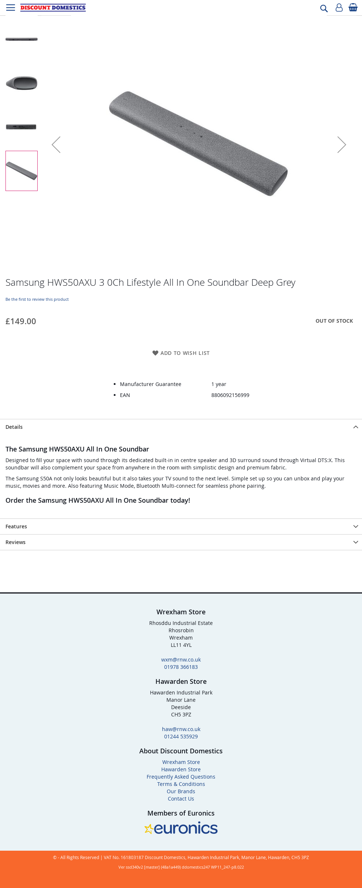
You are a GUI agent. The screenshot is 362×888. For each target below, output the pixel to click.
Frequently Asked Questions (181, 776)
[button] (56, 144)
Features (16, 526)
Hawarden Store (181, 769)
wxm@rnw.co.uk (181, 659)
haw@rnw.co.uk (181, 729)
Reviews (15, 542)
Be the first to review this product (37, 299)
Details (14, 426)
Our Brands (181, 791)
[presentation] (181, 427)
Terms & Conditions (181, 783)
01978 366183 (181, 666)
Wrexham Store (181, 761)
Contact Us (181, 798)
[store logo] (53, 8)
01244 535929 (181, 736)
